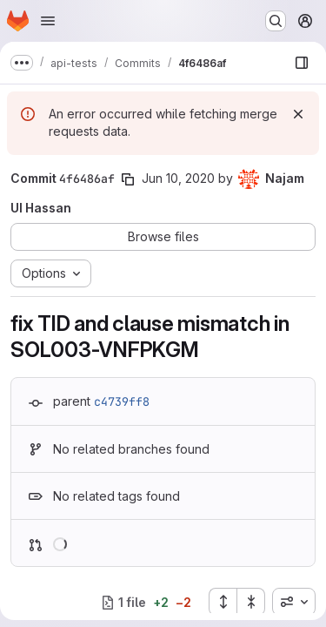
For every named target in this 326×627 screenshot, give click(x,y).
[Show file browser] (302, 63)
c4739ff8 (122, 401)
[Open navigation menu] (48, 21)
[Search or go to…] (275, 20)
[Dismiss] (298, 114)
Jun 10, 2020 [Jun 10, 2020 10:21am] (178, 178)
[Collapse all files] (251, 602)
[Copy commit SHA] (127, 179)
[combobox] (294, 602)
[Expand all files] (222, 602)
